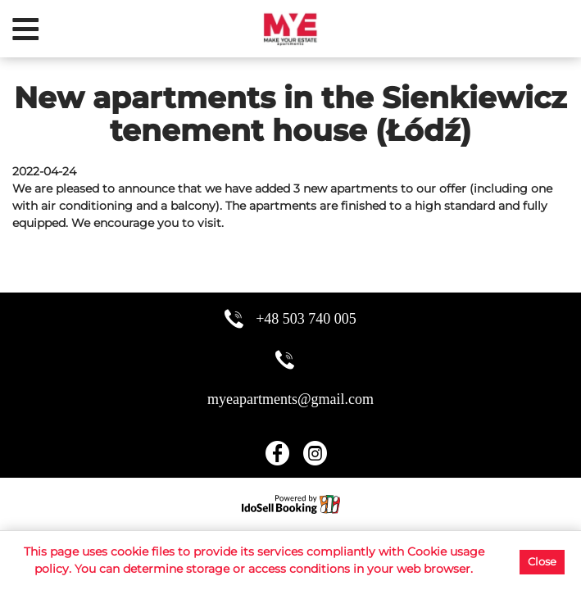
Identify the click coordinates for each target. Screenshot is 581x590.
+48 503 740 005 (306, 319)
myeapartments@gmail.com (290, 399)
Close (542, 561)
